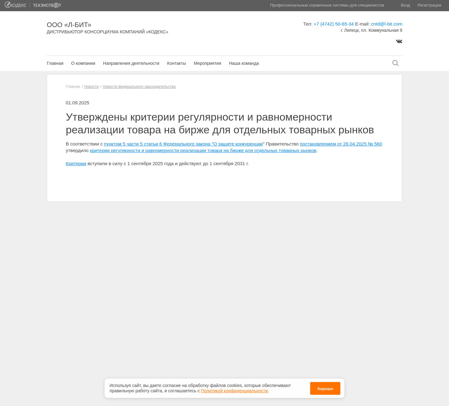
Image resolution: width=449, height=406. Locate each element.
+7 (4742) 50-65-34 (334, 23)
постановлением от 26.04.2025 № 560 (341, 143)
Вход (405, 5)
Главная (55, 63)
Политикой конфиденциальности (234, 389)
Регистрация (429, 5)
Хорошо (325, 387)
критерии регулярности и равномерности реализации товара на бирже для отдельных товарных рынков (203, 150)
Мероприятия (207, 63)
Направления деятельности (131, 63)
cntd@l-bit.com (386, 23)
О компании (83, 63)
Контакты (176, 63)
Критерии (76, 163)
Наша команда (244, 63)
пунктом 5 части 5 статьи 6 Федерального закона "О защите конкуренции (183, 143)
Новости (91, 86)
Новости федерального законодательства (139, 86)
